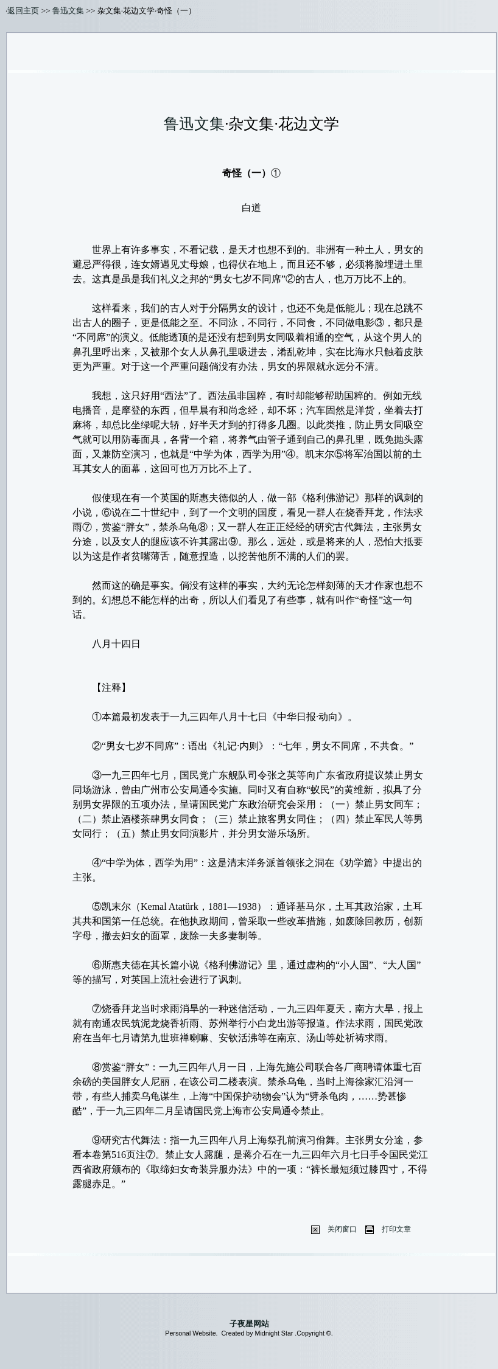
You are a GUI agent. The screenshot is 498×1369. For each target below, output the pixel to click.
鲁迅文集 (68, 10)
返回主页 (23, 10)
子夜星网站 (249, 1323)
